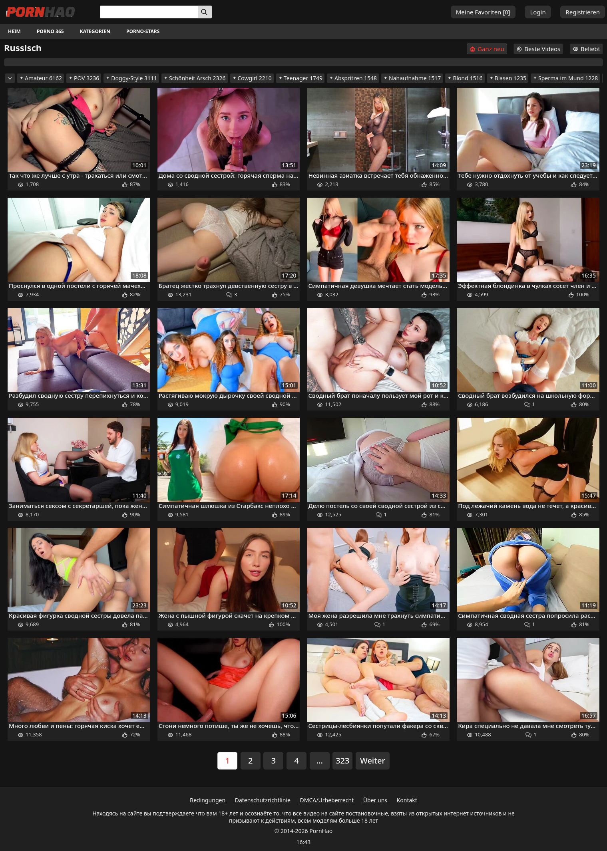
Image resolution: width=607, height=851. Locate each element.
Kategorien (95, 31)
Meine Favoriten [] (483, 12)
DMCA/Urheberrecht (327, 800)
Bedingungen (207, 800)
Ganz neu (487, 49)
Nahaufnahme (412, 78)
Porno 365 (50, 31)
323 (342, 760)
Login (537, 12)
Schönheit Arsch (194, 78)
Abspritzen (353, 78)
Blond (464, 78)
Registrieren (582, 12)
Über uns (375, 800)
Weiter (372, 760)
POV (83, 78)
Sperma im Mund (565, 78)
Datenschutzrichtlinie (263, 800)
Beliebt (586, 49)
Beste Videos (538, 49)
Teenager (300, 78)
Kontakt (407, 800)
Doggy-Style (131, 78)
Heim (14, 31)
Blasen (508, 78)
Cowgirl (252, 78)
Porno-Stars (142, 31)
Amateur (40, 78)
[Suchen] (205, 12)
